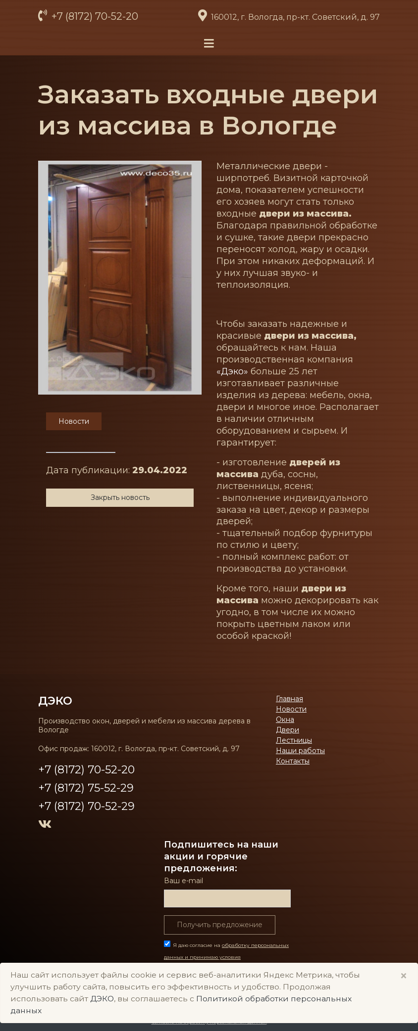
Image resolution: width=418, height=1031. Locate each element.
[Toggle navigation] (209, 44)
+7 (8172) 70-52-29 (86, 806)
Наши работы (300, 750)
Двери (287, 729)
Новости (291, 709)
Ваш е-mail (183, 880)
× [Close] (404, 976)
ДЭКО (55, 701)
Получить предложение (219, 924)
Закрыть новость (120, 497)
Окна (285, 719)
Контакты (293, 761)
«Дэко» (232, 371)
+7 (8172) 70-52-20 (93, 16)
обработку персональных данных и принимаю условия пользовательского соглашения (226, 957)
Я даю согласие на (226, 957)
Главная (289, 698)
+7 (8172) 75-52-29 (86, 788)
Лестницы (294, 740)
